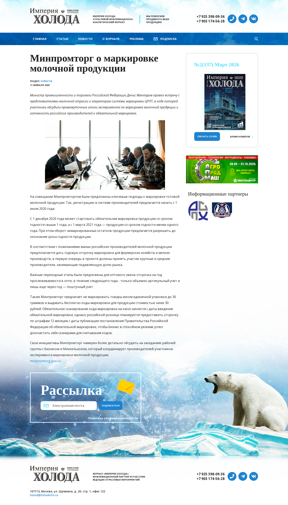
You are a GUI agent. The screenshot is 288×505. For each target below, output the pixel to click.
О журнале (111, 39)
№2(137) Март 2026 (216, 65)
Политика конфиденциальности (113, 418)
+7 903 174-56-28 (211, 21)
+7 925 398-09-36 (211, 16)
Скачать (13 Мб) (207, 136)
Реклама (137, 39)
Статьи (62, 39)
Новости (85, 39)
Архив (240, 136)
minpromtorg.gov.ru (45, 361)
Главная (39, 39)
